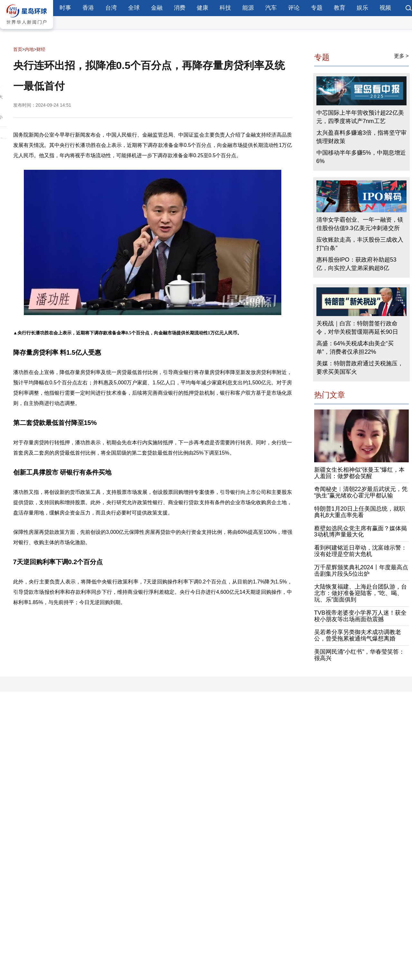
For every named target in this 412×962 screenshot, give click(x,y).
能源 (248, 8)
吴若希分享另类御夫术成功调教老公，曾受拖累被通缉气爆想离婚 (357, 635)
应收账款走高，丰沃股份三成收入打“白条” (359, 243)
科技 (225, 8)
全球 (134, 8)
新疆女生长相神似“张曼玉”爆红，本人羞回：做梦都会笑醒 (359, 473)
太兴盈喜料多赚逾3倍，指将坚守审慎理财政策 (361, 137)
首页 (17, 49)
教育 (339, 8)
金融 (157, 8)
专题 (317, 8)
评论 (294, 8)
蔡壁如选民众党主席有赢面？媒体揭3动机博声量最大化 (360, 531)
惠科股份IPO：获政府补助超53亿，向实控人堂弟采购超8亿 (356, 263)
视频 (385, 8)
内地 (29, 49)
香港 (88, 8)
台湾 (111, 8)
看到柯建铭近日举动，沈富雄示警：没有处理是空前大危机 (360, 550)
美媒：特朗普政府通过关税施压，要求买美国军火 (359, 367)
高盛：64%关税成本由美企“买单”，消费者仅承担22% (355, 347)
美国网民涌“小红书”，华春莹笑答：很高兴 (359, 655)
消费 (179, 8)
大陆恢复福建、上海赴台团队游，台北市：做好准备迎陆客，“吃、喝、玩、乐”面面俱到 (360, 593)
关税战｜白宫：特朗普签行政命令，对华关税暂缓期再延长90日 (357, 327)
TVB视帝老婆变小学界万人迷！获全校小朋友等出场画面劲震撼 (360, 616)
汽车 (271, 8)
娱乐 (362, 8)
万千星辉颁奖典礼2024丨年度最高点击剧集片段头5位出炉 (361, 570)
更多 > (401, 56)
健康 (202, 8)
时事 (65, 8)
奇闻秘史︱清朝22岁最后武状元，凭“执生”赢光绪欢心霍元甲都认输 (360, 492)
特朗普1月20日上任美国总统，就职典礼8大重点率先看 (359, 511)
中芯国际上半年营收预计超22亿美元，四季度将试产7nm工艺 (360, 117)
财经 (40, 49)
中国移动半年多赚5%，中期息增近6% (361, 156)
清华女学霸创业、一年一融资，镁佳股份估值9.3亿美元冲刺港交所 (359, 223)
